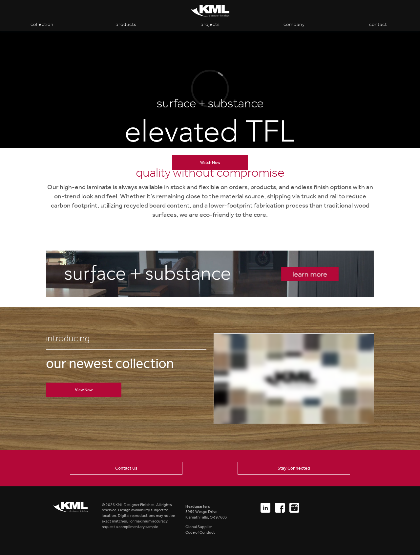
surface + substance (210, 103)
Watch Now (210, 162)
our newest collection (110, 363)
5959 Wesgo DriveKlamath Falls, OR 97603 (206, 512)
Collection (42, 24)
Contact (378, 24)
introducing (68, 338)
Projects (210, 24)
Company (294, 24)
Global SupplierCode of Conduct (200, 529)
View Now (84, 389)
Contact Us (126, 468)
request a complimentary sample (130, 526)
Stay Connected (294, 468)
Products (126, 24)
